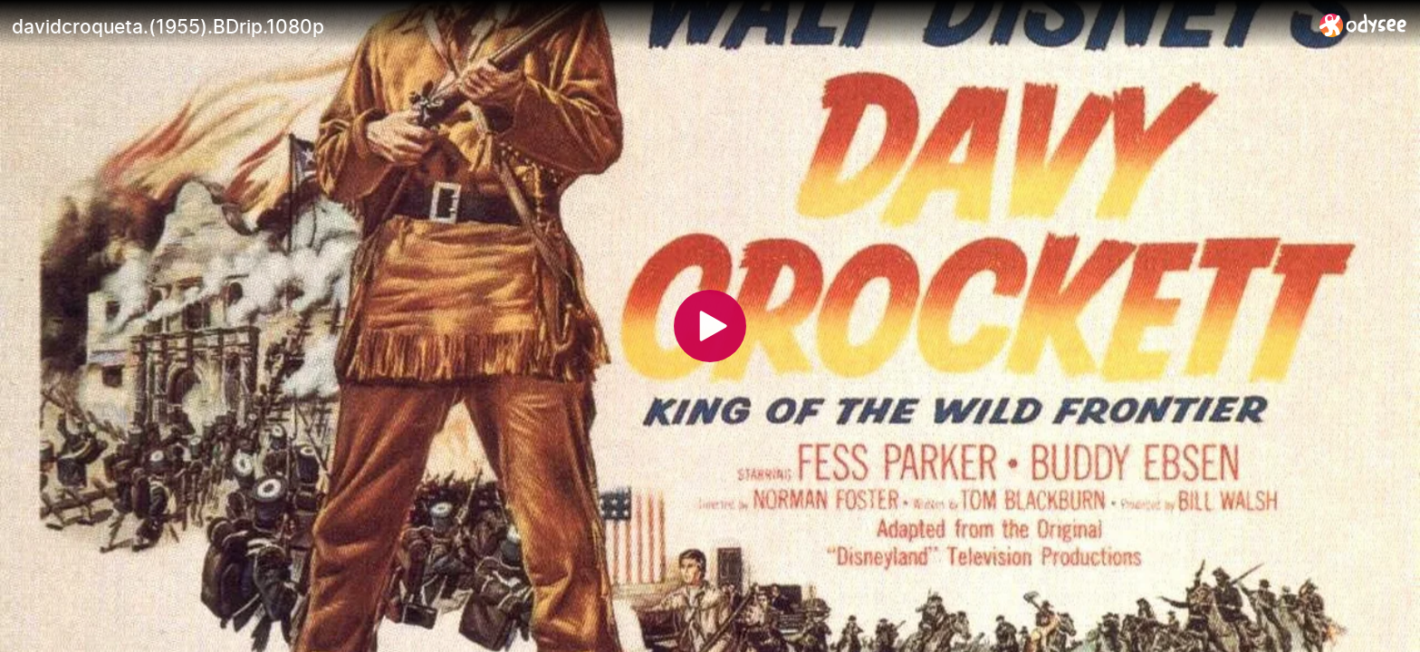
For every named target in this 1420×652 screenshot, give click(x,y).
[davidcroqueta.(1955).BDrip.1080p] (658, 26)
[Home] (1363, 24)
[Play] (710, 326)
